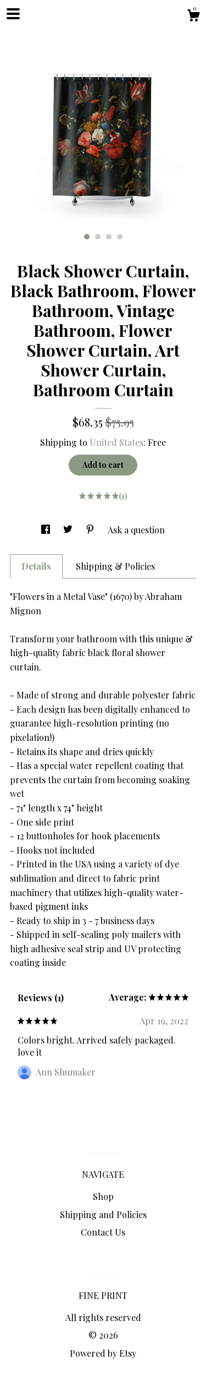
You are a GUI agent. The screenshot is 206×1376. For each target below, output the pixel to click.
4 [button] (120, 236)
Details (36, 566)
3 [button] (109, 236)
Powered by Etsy (103, 1353)
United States (116, 442)
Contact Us (103, 1232)
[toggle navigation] (13, 13)
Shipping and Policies (103, 1214)
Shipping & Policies (115, 566)
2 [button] (98, 236)
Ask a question (136, 530)
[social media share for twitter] (69, 530)
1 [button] (87, 236)
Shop (103, 1196)
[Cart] (193, 16)
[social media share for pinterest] (91, 530)
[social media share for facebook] (46, 530)
